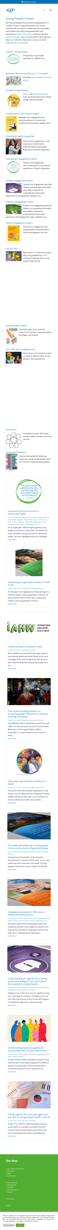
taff (9, 1173)
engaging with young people (17, 43)
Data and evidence (31, 517)
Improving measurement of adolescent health (27, 782)
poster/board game (40, 94)
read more (12, 539)
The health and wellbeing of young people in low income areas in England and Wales (28, 847)
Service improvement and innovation (23, 920)
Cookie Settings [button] (9, 1225)
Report (26, 94)
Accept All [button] (20, 1225)
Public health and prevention (33, 522)
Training (10, 1187)
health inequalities (13, 37)
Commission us (12, 1190)
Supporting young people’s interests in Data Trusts (29, 583)
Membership (11, 1185)
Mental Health (28, 520)
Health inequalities (17, 520)
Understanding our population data (25, 646)
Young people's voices (31, 524)
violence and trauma (24, 34)
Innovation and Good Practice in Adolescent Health (23, 512)
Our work (10, 1171)
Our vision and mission (15, 1169)
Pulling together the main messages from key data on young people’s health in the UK (29, 1116)
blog (23, 517)
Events (9, 1192)
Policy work (21, 522)
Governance (11, 1176)
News (9, 1206)
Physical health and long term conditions (24, 990)
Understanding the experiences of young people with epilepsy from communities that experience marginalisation (27, 981)
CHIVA (44, 255)
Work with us (12, 1182)
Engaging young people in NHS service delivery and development (26, 913)
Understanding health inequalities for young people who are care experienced (27, 1049)
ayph (11, 517)
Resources (11, 1199)
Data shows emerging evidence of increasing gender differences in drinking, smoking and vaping (28, 714)
